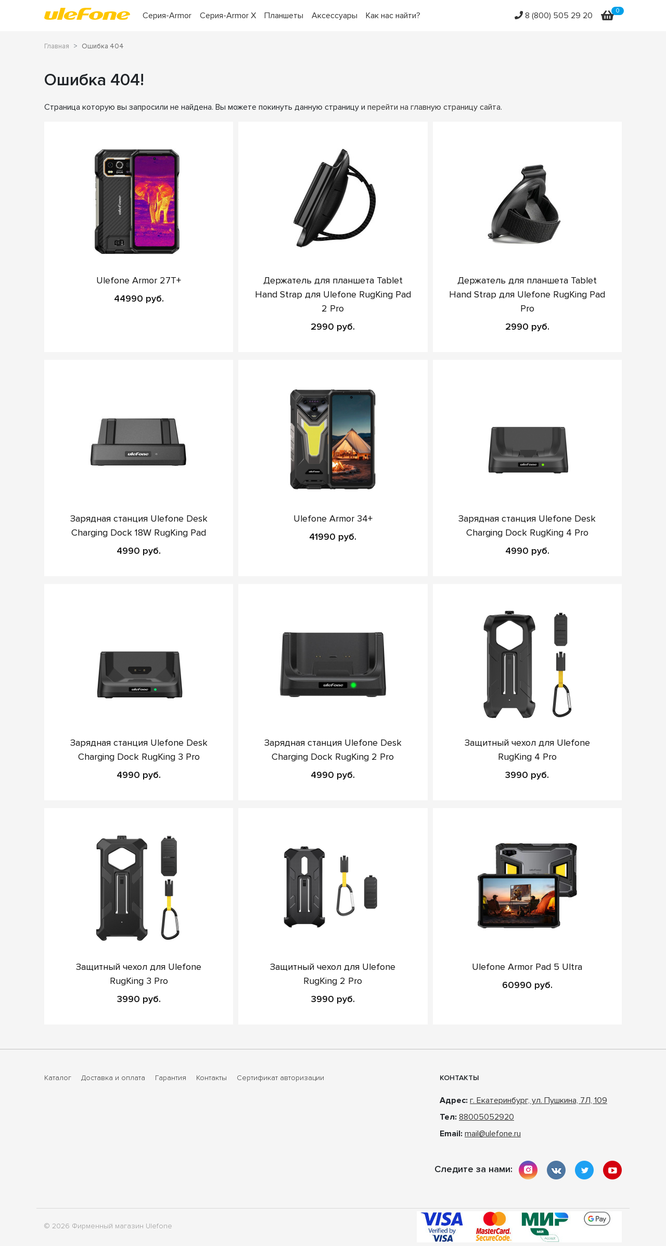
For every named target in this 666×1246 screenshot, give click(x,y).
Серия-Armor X (228, 15)
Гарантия (170, 1078)
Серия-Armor (167, 15)
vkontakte (556, 1170)
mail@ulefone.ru (493, 1133)
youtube (612, 1170)
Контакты (211, 1078)
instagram (528, 1170)
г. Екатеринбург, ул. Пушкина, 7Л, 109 (538, 1100)
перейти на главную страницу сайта (434, 107)
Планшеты (283, 15)
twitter (584, 1170)
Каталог (57, 1078)
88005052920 (486, 1117)
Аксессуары (334, 15)
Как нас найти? (393, 15)
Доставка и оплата (113, 1078)
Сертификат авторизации (280, 1078)
